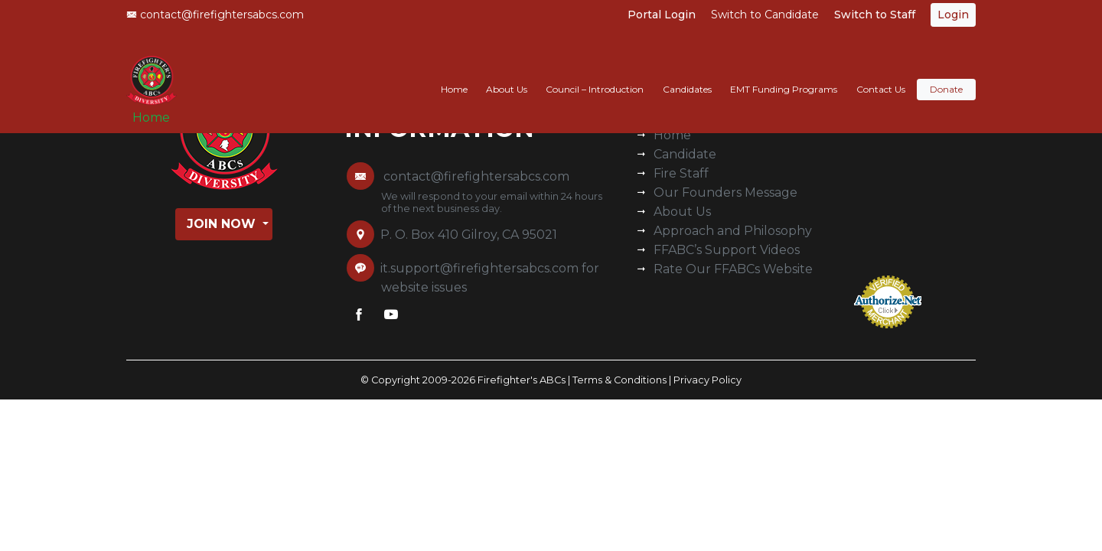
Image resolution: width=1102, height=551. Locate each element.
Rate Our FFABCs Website (733, 269)
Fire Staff (681, 173)
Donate (946, 74)
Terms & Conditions (619, 380)
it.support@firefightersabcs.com (479, 268)
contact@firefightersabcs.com (215, 14)
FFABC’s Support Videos (727, 250)
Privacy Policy (707, 380)
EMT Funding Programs (783, 74)
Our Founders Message (725, 192)
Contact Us (880, 74)
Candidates (687, 74)
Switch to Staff (874, 14)
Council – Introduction (595, 74)
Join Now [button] (223, 224)
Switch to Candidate (765, 14)
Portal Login (662, 14)
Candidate (685, 154)
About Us (506, 74)
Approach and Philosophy (733, 230)
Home (157, 108)
